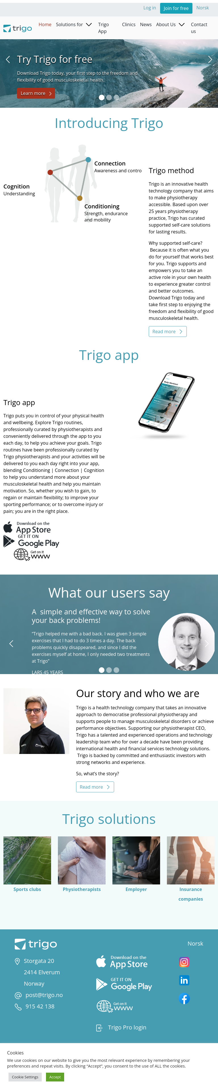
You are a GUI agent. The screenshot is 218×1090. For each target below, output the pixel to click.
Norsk (202, 8)
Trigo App (103, 27)
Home (45, 24)
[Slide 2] (109, 97)
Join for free (176, 8)
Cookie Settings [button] (25, 1076)
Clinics (128, 24)
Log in (150, 8)
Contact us (199, 27)
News (146, 24)
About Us (166, 24)
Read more (167, 331)
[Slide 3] (116, 97)
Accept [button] (55, 1076)
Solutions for (69, 24)
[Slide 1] (101, 97)
